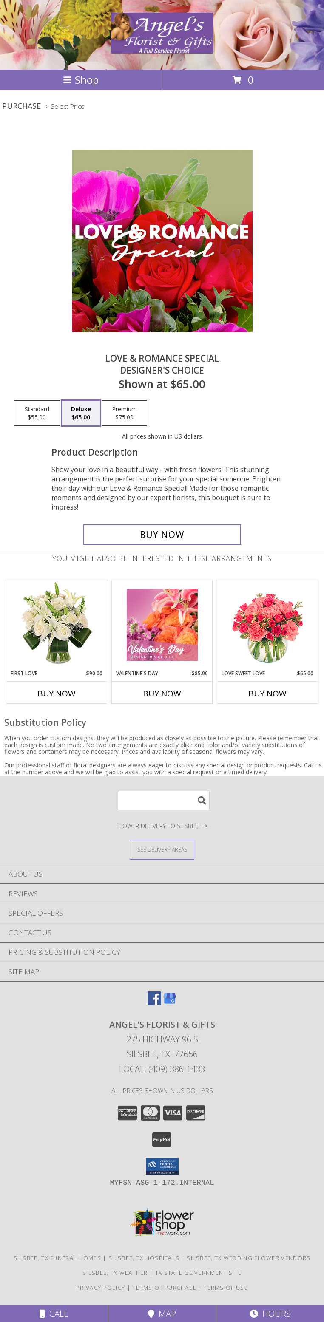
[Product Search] (164, 800)
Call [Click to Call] (54, 1313)
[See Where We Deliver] (162, 849)
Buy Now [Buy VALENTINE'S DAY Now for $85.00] (162, 693)
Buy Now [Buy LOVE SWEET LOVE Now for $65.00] (267, 693)
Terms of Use (226, 1287)
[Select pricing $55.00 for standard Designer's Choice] (37, 413)
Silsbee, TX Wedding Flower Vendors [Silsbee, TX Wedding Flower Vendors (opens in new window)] (248, 1258)
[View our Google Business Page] (169, 1002)
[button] (162, 1166)
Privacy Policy (100, 1287)
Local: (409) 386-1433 (162, 1069)
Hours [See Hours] (270, 1313)
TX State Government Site (198, 1273)
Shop (81, 80)
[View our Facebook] (154, 1002)
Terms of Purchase (164, 1287)
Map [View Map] (162, 1313)
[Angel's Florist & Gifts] (162, 49)
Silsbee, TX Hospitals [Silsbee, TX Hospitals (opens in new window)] (143, 1258)
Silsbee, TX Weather (115, 1273)
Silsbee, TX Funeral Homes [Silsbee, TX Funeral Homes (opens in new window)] (58, 1258)
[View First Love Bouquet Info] (56, 625)
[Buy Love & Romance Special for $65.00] (162, 534)
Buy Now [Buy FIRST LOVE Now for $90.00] (56, 693)
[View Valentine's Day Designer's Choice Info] (162, 625)
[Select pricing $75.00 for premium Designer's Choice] (124, 413)
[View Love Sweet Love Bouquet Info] (267, 625)
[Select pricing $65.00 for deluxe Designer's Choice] (81, 413)
